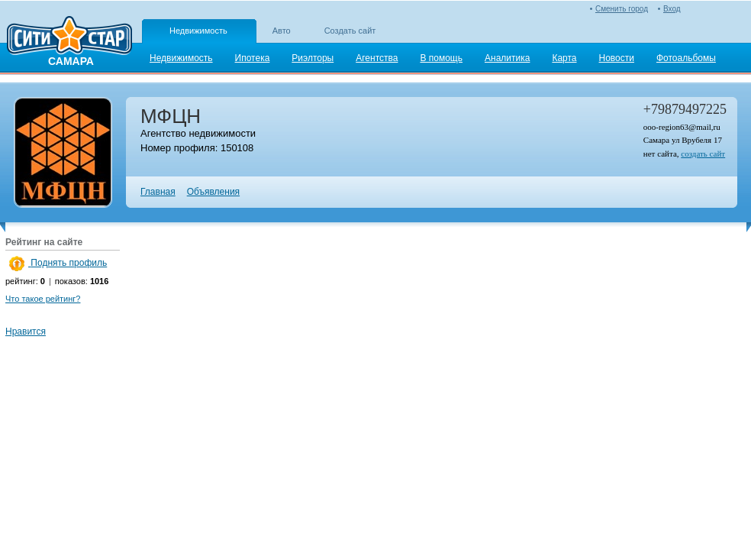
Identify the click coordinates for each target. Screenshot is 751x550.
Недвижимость (198, 30)
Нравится (25, 331)
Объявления (213, 191)
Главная (158, 191)
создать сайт (703, 153)
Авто (281, 30)
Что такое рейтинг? (42, 298)
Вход (672, 9)
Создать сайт (350, 30)
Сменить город (621, 9)
